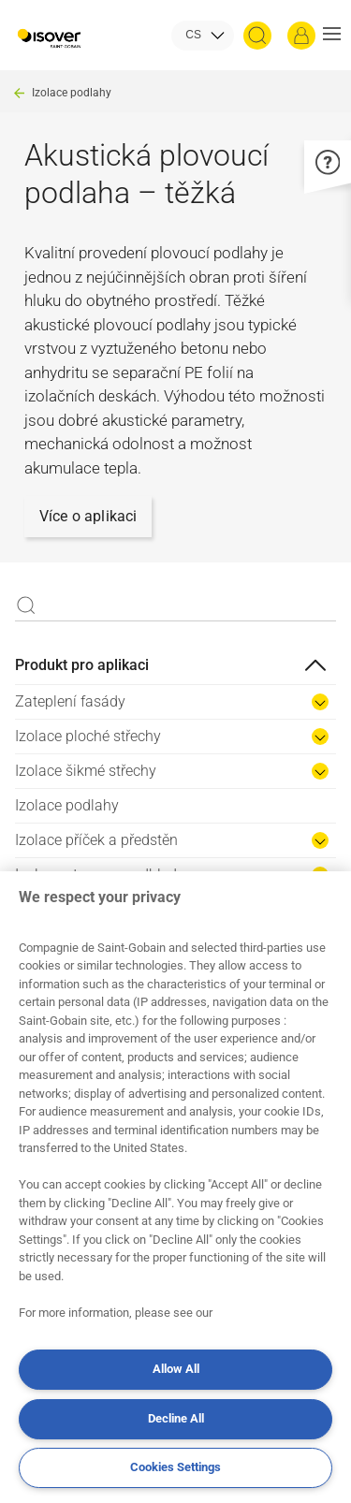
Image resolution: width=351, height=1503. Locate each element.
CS (193, 34)
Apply (26, 605)
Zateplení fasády (70, 701)
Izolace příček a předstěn (96, 840)
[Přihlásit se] (301, 36)
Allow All (176, 1369)
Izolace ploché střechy (88, 736)
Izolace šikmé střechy (85, 771)
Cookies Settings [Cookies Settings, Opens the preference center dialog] (175, 1467)
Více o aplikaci (88, 516)
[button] (332, 35)
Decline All (176, 1418)
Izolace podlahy (71, 92)
